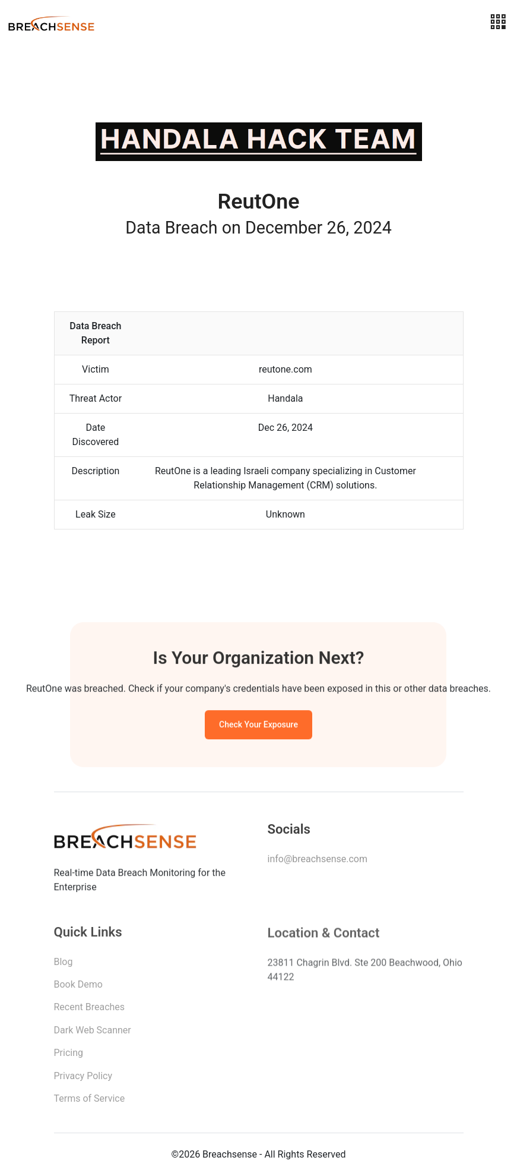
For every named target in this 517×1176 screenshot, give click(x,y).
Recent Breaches (89, 1010)
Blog (63, 964)
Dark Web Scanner (92, 1033)
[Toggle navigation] (498, 22)
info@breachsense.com (317, 860)
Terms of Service (89, 1101)
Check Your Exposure (258, 726)
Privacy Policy (83, 1078)
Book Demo (78, 987)
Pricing (69, 1055)
